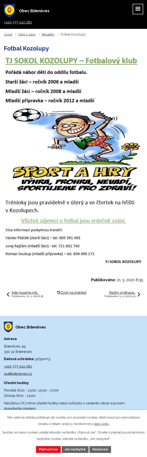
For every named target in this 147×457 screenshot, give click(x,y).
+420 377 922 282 (18, 366)
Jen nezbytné (75, 449)
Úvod (8, 34)
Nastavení (100, 449)
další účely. (101, 424)
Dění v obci (27, 34)
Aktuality (48, 34)
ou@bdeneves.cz (18, 373)
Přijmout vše (48, 449)
